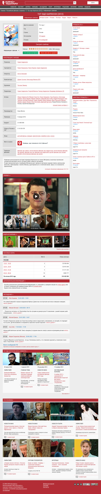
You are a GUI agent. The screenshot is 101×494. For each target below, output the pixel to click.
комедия (29, 136)
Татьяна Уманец (22, 85)
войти (93, 2)
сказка (52, 136)
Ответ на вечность (13, 434)
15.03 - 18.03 (7, 263)
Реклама (45, 485)
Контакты (46, 487)
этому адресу (61, 284)
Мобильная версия (48, 484)
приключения (36, 136)
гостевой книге (37, 286)
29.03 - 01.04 (7, 270)
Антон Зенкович (22, 74)
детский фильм (22, 136)
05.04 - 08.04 (7, 273)
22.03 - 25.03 (7, 267)
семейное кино (45, 136)
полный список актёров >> (60, 105)
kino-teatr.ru (13, 484)
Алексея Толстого (60, 432)
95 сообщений (43, 40)
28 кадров (42, 36)
